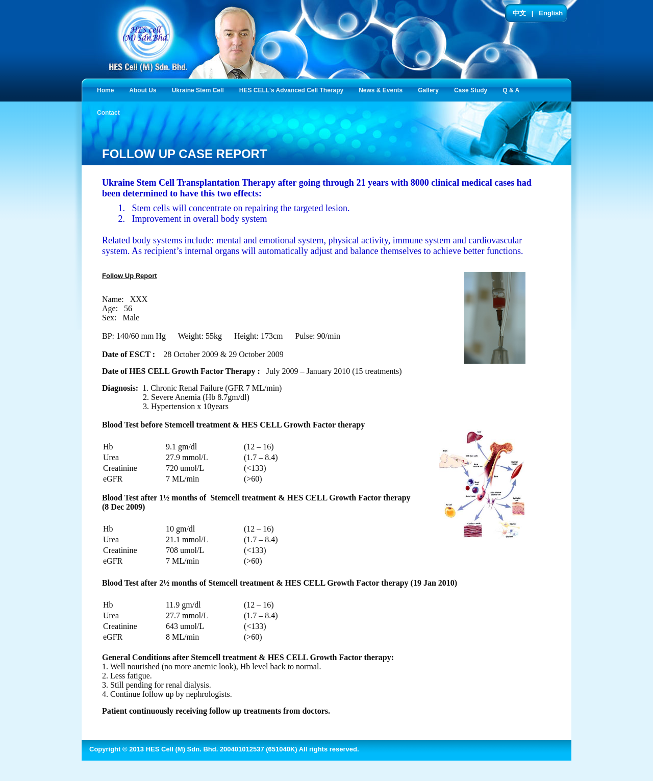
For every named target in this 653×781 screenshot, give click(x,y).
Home (105, 90)
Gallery (430, 89)
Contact (110, 112)
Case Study (472, 89)
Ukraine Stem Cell (200, 89)
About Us (144, 89)
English (551, 13)
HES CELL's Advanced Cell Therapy (293, 89)
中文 (519, 13)
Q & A (513, 89)
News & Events (383, 89)
